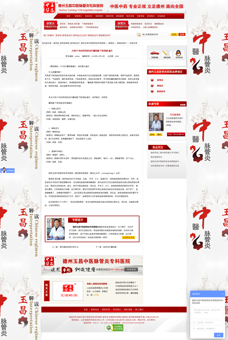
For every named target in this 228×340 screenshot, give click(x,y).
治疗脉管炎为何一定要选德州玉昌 (165, 166)
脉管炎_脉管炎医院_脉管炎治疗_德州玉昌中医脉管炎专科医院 (79, 43)
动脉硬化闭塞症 (76, 27)
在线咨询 (178, 54)
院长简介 (89, 16)
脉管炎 (63, 24)
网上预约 (139, 309)
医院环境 (109, 16)
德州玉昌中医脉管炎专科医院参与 (165, 161)
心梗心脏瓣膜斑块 (150, 27)
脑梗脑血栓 (159, 24)
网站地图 (128, 309)
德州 (77, 173)
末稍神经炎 (122, 25)
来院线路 (154, 54)
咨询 (181, 34)
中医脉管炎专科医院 (51, 25)
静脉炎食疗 (122, 43)
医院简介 (78, 16)
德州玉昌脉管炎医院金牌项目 (165, 71)
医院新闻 (120, 16)
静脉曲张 (161, 91)
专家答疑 (140, 16)
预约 (159, 134)
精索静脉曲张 (136, 24)
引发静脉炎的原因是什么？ (126, 286)
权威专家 (153, 103)
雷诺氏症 (148, 24)
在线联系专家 (128, 237)
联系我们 (151, 16)
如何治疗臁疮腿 (109, 247)
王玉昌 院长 (175, 115)
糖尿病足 (63, 27)
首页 (68, 16)
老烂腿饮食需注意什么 (69, 247)
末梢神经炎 (135, 27)
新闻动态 (95, 309)
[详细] (96, 295)
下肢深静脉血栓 (91, 27)
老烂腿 (81, 66)
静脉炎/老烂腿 (74, 24)
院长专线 (130, 16)
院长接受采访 (156, 157)
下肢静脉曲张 (87, 24)
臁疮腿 (69, 66)
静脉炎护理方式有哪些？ (125, 282)
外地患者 (161, 16)
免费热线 (167, 63)
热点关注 (158, 147)
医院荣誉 (99, 16)
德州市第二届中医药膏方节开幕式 (165, 153)
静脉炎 (111, 43)
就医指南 (166, 54)
